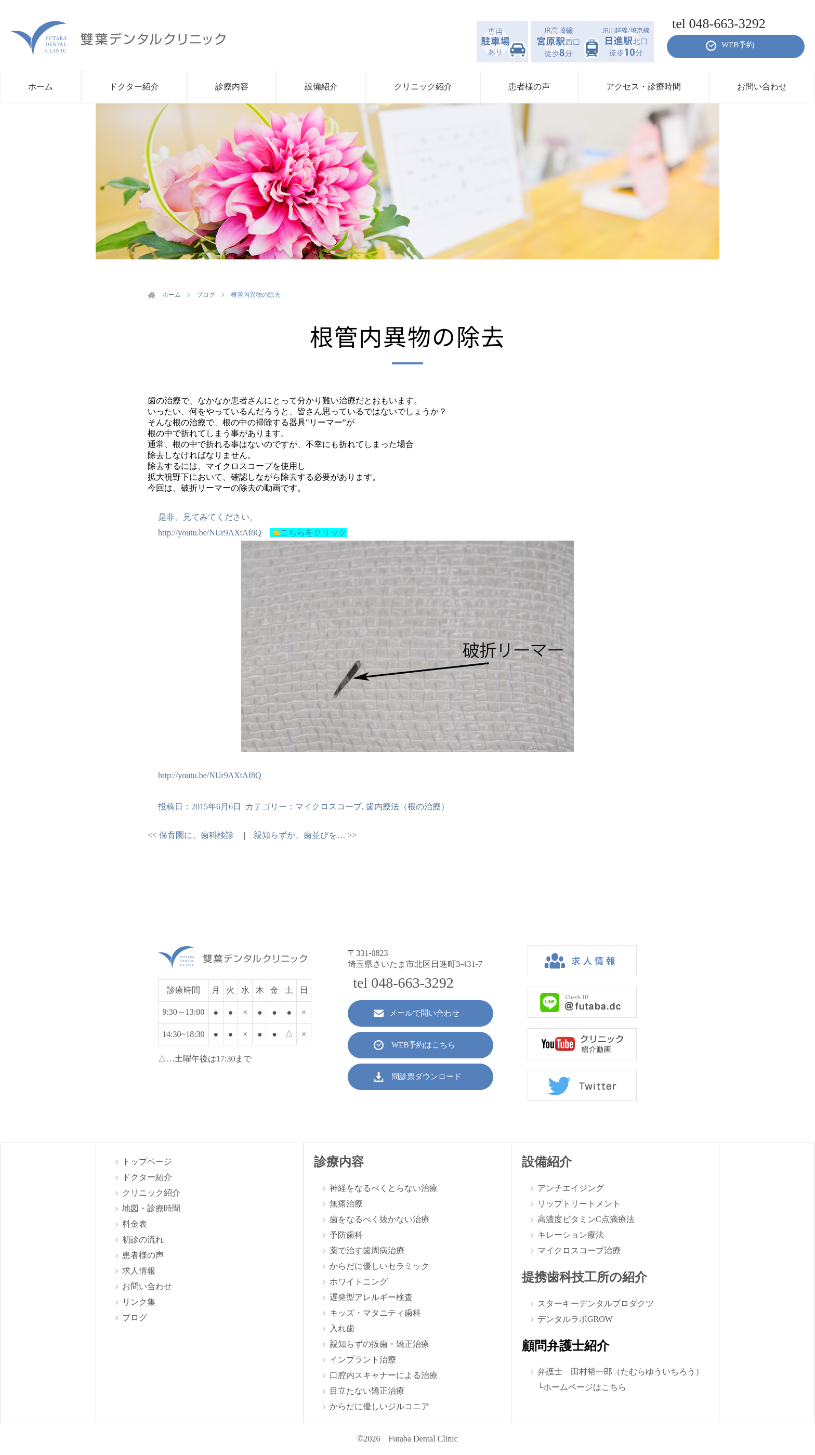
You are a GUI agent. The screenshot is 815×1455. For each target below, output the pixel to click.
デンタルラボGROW (575, 1319)
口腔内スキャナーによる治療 (384, 1375)
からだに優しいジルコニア (379, 1406)
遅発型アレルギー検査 (371, 1297)
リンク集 (138, 1301)
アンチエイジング (570, 1188)
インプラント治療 (363, 1359)
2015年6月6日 (216, 806)
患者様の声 (143, 1255)
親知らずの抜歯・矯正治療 (379, 1344)
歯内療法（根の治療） (407, 806)
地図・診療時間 (151, 1208)
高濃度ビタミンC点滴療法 (586, 1219)
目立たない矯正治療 (367, 1390)
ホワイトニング (359, 1281)
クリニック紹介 (151, 1192)
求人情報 (138, 1270)
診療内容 (339, 1162)
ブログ (134, 1317)
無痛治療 (346, 1203)
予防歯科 (346, 1234)
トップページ (147, 1161)
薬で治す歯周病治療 (367, 1250)
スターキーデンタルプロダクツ (595, 1303)
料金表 (134, 1224)
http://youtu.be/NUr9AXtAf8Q (209, 532)
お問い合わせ (147, 1286)
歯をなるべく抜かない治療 (379, 1219)
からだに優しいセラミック (379, 1266)
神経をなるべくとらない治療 (384, 1188)
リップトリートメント (579, 1203)
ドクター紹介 (147, 1177)
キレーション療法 (570, 1234)
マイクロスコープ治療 (579, 1250)
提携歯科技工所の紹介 (584, 1277)
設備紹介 (547, 1162)
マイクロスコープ (328, 806)
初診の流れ (143, 1239)
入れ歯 (342, 1328)
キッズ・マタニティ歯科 (375, 1312)
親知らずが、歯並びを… (305, 835)
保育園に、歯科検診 (191, 835)
